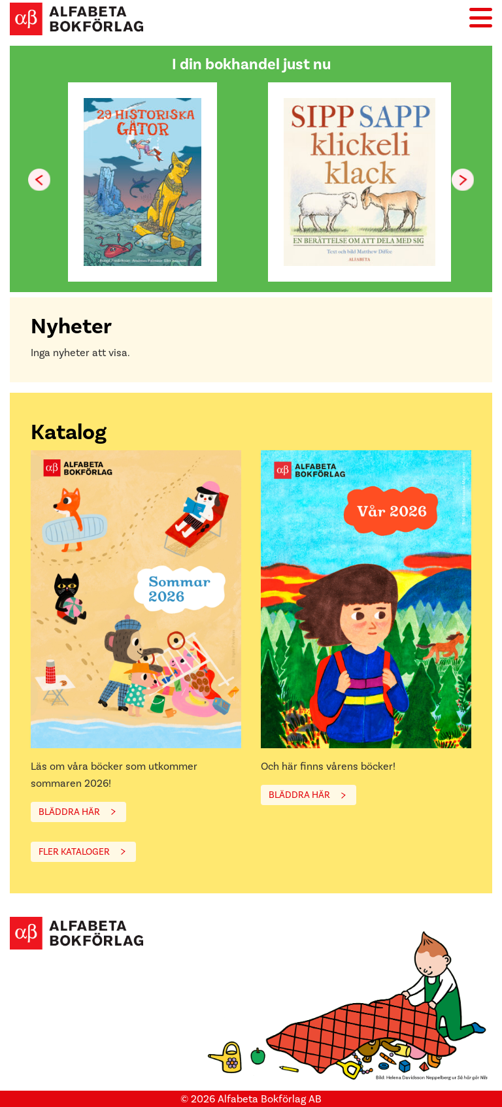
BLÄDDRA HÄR (69, 812)
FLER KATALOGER (74, 851)
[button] (463, 180)
